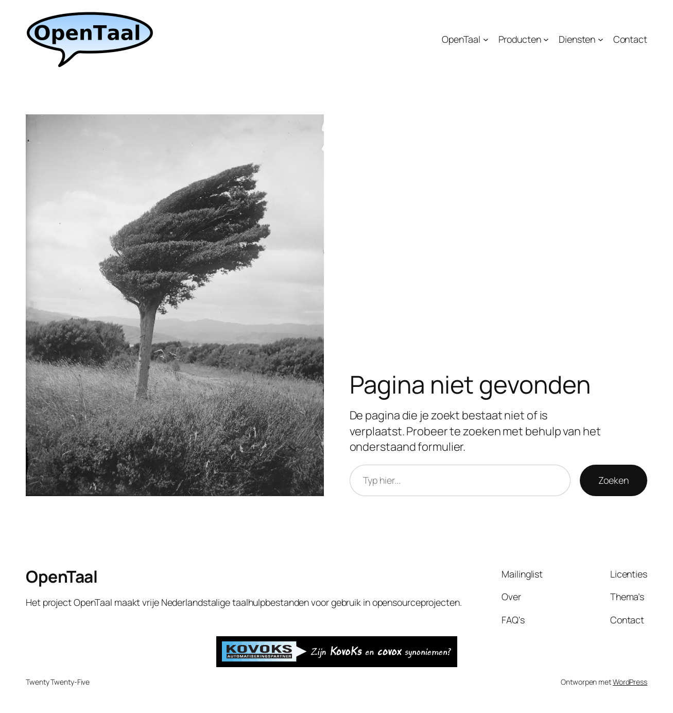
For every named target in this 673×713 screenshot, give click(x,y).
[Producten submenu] (546, 39)
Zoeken (613, 480)
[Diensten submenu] (600, 39)
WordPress (630, 682)
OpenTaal (61, 576)
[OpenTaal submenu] (486, 39)
